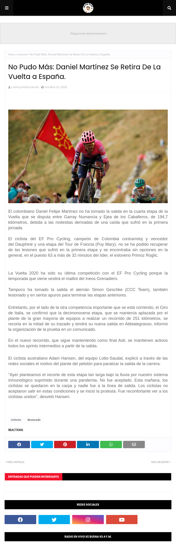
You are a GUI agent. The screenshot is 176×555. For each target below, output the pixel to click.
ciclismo (22, 54)
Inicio (11, 54)
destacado (34, 420)
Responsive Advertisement (88, 33)
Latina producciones (25, 87)
